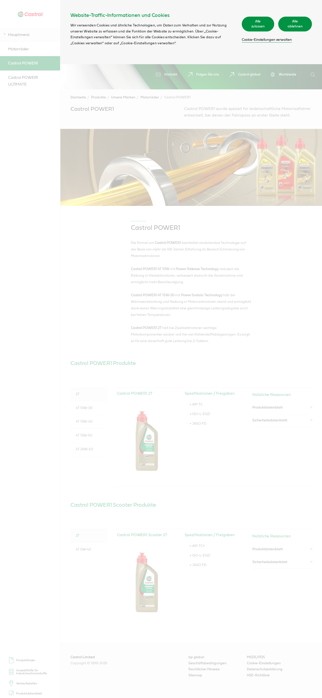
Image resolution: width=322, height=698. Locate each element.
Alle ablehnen (295, 24)
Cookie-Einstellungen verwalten (267, 40)
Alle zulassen (258, 24)
